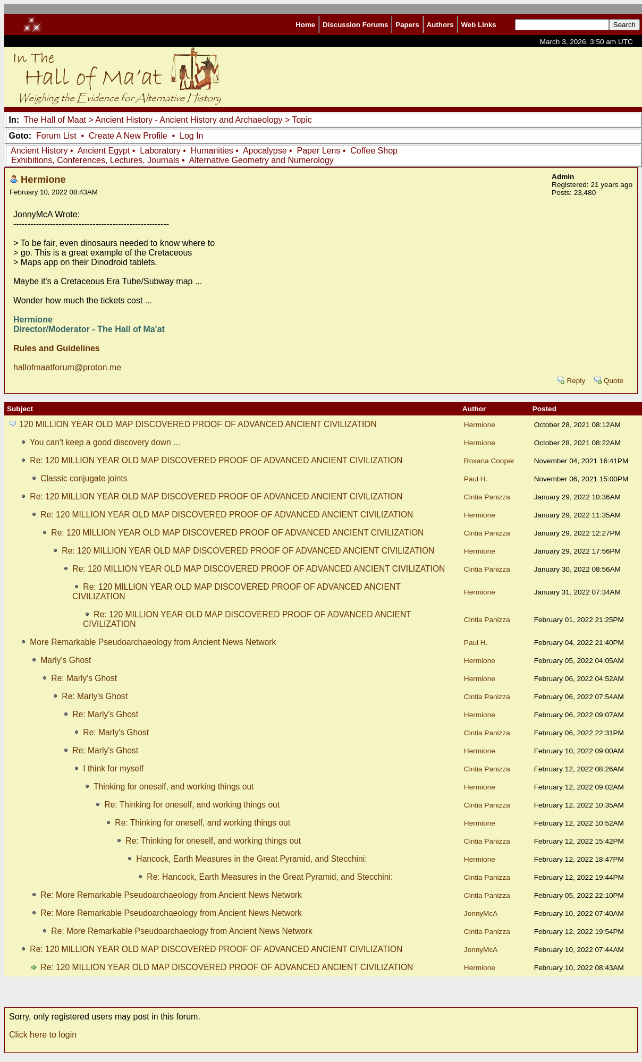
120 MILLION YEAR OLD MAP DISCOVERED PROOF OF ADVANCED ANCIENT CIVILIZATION (197, 424)
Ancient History (39, 150)
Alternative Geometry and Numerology (261, 160)
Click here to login (43, 1034)
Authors (440, 25)
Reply (576, 381)
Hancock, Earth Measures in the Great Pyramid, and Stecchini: (251, 858)
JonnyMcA (480, 913)
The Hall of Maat (55, 119)
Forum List (56, 135)
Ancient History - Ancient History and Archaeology (188, 119)
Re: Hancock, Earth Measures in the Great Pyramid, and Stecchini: (270, 876)
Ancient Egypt (104, 150)
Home (305, 25)
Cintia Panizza (487, 497)
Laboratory (160, 150)
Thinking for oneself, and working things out (174, 786)
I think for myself (113, 768)
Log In (191, 135)
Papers (407, 25)
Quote (613, 381)
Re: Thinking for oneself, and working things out (192, 804)
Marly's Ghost (65, 660)
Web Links (478, 25)
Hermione (43, 179)
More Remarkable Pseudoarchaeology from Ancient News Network (153, 642)
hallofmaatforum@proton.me (67, 367)
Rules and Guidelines (56, 348)
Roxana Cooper (489, 461)
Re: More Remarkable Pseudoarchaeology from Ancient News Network (171, 894)
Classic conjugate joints (83, 478)
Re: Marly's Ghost (84, 678)
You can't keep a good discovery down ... (105, 442)
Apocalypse (265, 150)
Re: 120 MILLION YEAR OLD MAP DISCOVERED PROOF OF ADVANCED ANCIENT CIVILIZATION (216, 460)
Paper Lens (319, 150)
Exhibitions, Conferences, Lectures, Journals (95, 160)
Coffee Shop (374, 150)
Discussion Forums (355, 25)
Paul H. (476, 479)
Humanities (212, 150)
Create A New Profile (128, 135)
